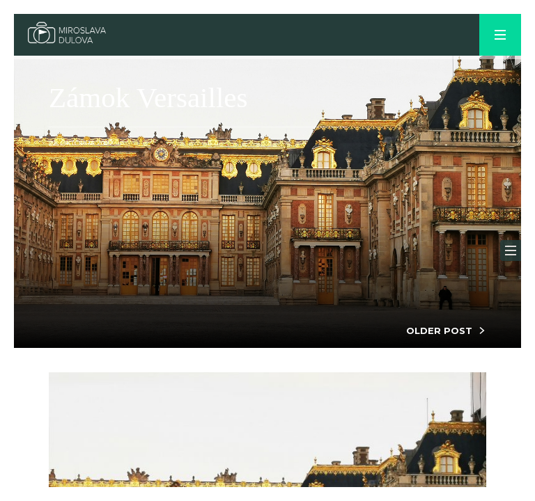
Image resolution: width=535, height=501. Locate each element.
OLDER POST (439, 330)
